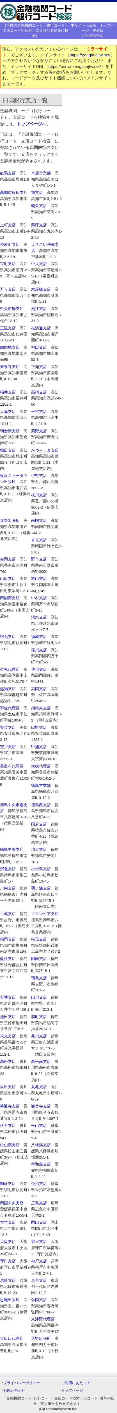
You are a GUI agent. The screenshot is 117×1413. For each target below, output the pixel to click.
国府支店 (39, 824)
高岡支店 (39, 689)
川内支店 (8, 888)
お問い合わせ (14, 1390)
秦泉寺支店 (10, 367)
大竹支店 (8, 1222)
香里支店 (39, 1242)
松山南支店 (10, 1145)
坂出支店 (8, 1087)
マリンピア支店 (45, 914)
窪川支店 (39, 650)
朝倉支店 (39, 206)
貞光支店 (8, 1036)
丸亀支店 (39, 1087)
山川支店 (39, 997)
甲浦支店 (39, 747)
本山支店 (39, 578)
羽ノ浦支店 (41, 888)
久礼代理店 (10, 669)
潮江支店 (39, 309)
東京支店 (39, 1280)
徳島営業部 (41, 786)
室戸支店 (8, 747)
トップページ (29, 124)
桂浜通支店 (41, 328)
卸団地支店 (10, 347)
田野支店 (39, 727)
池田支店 (8, 1017)
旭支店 (37, 192)
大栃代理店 (41, 766)
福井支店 (8, 392)
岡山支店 (39, 1222)
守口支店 (8, 1261)
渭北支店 (8, 869)
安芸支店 (8, 727)
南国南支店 (10, 598)
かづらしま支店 (45, 450)
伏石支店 (8, 1125)
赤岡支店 (8, 559)
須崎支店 (39, 637)
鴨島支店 (39, 978)
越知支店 (8, 689)
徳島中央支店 (12, 849)
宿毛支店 (8, 637)
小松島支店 (41, 869)
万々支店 (8, 289)
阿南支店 (39, 959)
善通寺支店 (10, 1106)
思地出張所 (10, 1300)
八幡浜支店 (41, 1145)
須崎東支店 (41, 708)
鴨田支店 (8, 450)
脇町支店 (39, 1017)
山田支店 (8, 578)
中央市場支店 (12, 309)
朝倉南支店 (10, 431)
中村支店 (39, 598)
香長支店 (39, 540)
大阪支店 (8, 1242)
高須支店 (39, 392)
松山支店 (39, 1125)
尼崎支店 (8, 1280)
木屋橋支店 (41, 289)
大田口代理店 (12, 1338)
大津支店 (8, 412)
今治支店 (39, 1184)
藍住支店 (8, 959)
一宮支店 (39, 412)
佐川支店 (39, 669)
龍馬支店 (8, 173)
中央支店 (39, 264)
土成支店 (8, 914)
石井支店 (8, 997)
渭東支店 (39, 849)
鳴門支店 (8, 939)
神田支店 (39, 347)
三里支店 (8, 328)
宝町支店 (8, 264)
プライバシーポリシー (21, 1383)
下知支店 (39, 367)
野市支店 (39, 559)
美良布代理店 (12, 766)
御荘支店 (8, 1184)
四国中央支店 (12, 1203)
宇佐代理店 (10, 708)
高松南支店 (41, 1062)
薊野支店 (39, 431)
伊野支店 (39, 476)
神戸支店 (39, 1261)
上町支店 (8, 225)
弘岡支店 (39, 1300)
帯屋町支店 (10, 244)
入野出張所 (41, 1338)
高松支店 (8, 1062)
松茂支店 (39, 939)
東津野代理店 (43, 1319)
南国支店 (39, 520)
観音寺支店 (41, 1106)
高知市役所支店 (13, 192)
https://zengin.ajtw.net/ (90, 55)
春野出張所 (10, 520)
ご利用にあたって (75, 1383)
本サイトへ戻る (83, 25)
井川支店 (39, 1036)
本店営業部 (41, 173)
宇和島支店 (41, 1164)
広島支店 (39, 1203)
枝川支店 (39, 495)
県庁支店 (39, 225)
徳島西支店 (41, 805)
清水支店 (39, 617)
